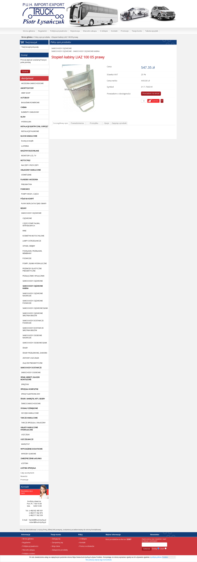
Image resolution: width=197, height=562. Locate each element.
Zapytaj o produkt (119, 123)
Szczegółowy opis (60, 123)
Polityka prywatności (30, 546)
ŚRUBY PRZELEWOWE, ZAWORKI (35, 353)
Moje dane (56, 546)
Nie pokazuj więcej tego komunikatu (99, 560)
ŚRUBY (25, 348)
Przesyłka (94, 123)
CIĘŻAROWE (27, 218)
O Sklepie (83, 539)
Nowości (24, 476)
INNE (24, 231)
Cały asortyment (27, 473)
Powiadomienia (77, 123)
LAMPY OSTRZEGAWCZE (32, 241)
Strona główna (40, 3)
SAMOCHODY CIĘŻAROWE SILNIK (35, 308)
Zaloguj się (56, 539)
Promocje (24, 479)
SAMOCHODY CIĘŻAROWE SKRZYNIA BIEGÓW (33, 314)
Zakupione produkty (60, 550)
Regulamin (26, 542)
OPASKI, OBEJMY (29, 246)
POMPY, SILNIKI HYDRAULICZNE (35, 263)
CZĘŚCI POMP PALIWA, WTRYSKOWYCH (31, 224)
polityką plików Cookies (159, 557)
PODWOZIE (27, 258)
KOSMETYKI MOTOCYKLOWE (33, 236)
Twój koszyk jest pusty (154, 2)
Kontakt (82, 542)
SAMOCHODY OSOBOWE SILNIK (35, 343)
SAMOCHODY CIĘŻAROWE (33, 281)
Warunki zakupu (28, 550)
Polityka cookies (28, 553)
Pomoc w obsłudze (86, 546)
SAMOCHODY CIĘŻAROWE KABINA (86, 51)
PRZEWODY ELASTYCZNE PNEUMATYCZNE (32, 269)
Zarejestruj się (57, 542)
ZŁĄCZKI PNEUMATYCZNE (32, 363)
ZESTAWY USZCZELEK (31, 358)
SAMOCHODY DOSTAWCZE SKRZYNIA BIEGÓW (33, 329)
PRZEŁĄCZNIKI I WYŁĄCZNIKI (33, 276)
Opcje (106, 123)
